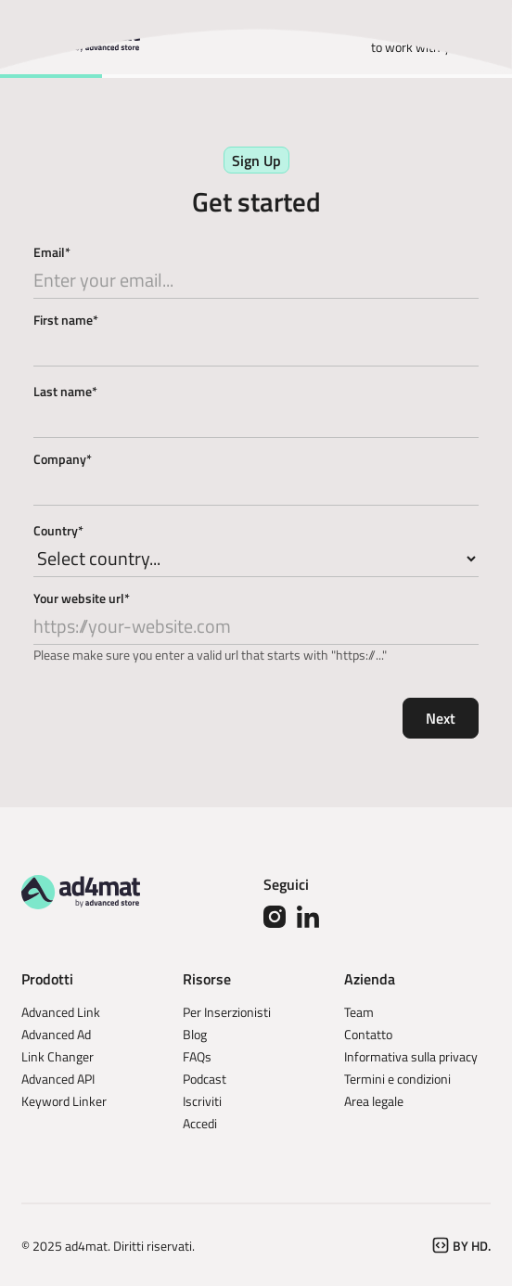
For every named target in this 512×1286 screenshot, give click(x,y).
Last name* (65, 391)
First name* (65, 319)
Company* (62, 459)
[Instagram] (274, 917)
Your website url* (81, 598)
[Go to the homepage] (80, 891)
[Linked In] (308, 917)
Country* (58, 530)
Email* (51, 252)
